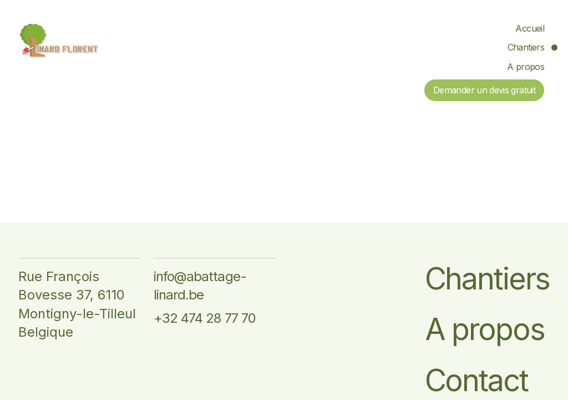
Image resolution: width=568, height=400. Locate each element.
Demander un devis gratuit (484, 90)
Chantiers (526, 47)
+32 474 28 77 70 (205, 318)
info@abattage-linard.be (200, 285)
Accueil (529, 28)
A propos (525, 66)
